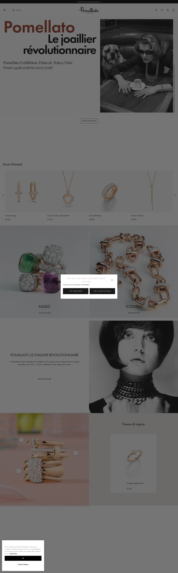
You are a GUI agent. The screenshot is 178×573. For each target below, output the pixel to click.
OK (23, 558)
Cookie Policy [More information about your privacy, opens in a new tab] (13, 553)
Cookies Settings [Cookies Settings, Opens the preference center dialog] (23, 564)
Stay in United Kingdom (102, 291)
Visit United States (75, 291)
